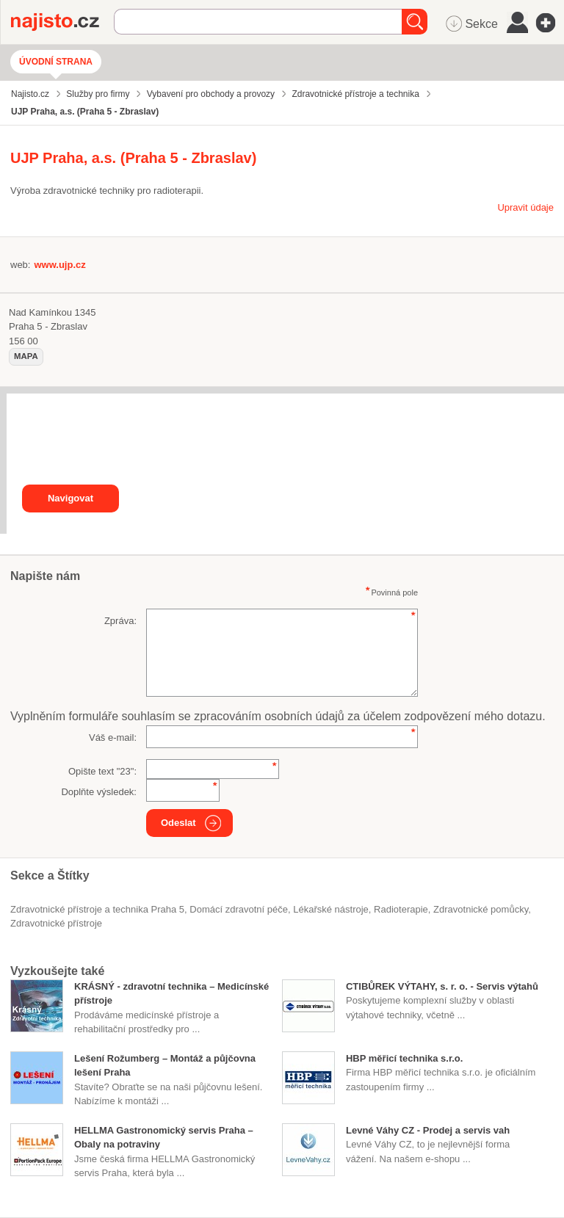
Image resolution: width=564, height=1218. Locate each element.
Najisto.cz (62, 22)
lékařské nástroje (331, 909)
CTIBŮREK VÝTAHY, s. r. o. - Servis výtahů (442, 986)
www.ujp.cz (59, 264)
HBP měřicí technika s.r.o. (404, 1058)
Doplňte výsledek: (99, 791)
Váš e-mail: (113, 737)
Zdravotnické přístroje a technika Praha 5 (97, 909)
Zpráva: (120, 620)
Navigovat (70, 498)
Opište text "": (102, 771)
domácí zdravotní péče (238, 909)
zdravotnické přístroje (56, 923)
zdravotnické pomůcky (480, 909)
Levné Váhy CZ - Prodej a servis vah (428, 1130)
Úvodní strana (56, 62)
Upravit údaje (525, 207)
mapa (26, 356)
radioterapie (401, 909)
